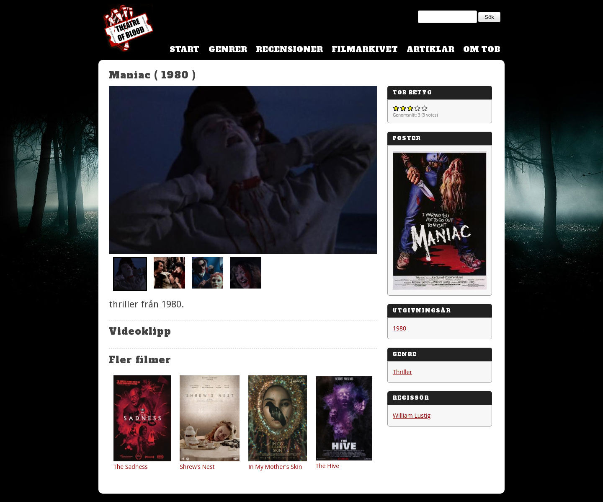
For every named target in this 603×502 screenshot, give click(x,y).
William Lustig (411, 415)
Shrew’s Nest (197, 467)
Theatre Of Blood (125, 29)
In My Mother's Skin (275, 467)
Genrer (228, 49)
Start (184, 49)
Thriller (402, 372)
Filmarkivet (365, 49)
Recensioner (289, 49)
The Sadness (130, 467)
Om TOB (481, 49)
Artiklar (430, 49)
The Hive (328, 466)
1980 (399, 328)
